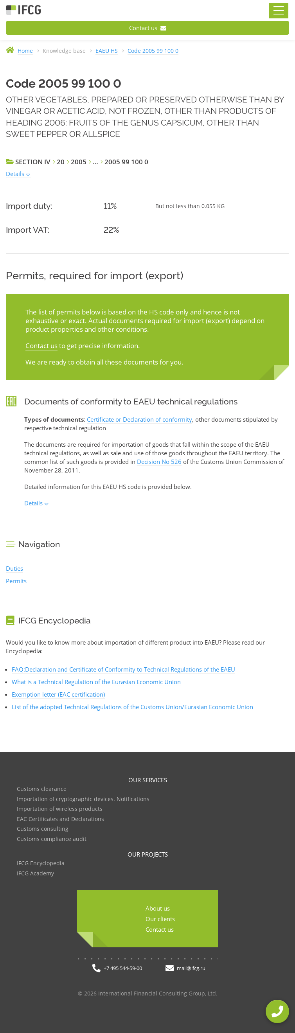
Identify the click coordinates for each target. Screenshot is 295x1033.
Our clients (160, 919)
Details (15, 174)
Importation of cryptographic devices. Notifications (83, 799)
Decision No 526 (159, 461)
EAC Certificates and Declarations (60, 819)
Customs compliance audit (51, 839)
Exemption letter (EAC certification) (58, 694)
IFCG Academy (35, 873)
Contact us (147, 28)
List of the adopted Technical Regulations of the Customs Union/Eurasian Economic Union (132, 707)
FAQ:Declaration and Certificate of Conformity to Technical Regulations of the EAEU (123, 669)
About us (158, 908)
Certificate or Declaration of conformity (139, 419)
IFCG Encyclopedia (41, 863)
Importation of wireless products (60, 809)
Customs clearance (42, 789)
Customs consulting (42, 829)
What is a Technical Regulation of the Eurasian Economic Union (96, 682)
